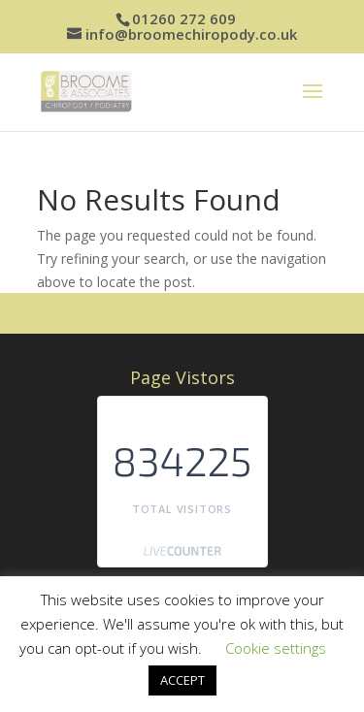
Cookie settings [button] (275, 648)
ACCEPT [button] (182, 680)
